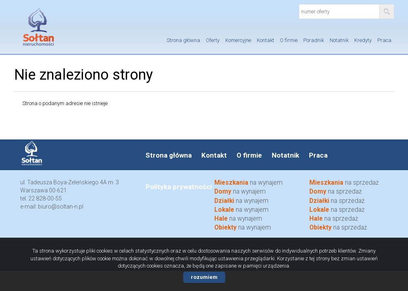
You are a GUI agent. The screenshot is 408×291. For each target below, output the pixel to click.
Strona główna (183, 40)
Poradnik (313, 40)
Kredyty (363, 40)
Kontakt (265, 40)
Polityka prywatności (179, 187)
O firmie (289, 40)
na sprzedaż (337, 209)
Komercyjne (238, 40)
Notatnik (339, 40)
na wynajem (241, 209)
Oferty (213, 40)
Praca (384, 40)
